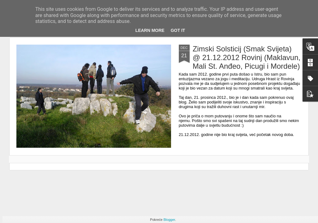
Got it (178, 30)
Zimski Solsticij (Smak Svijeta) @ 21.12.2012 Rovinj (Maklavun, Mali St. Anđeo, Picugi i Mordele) (247, 57)
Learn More (150, 30)
